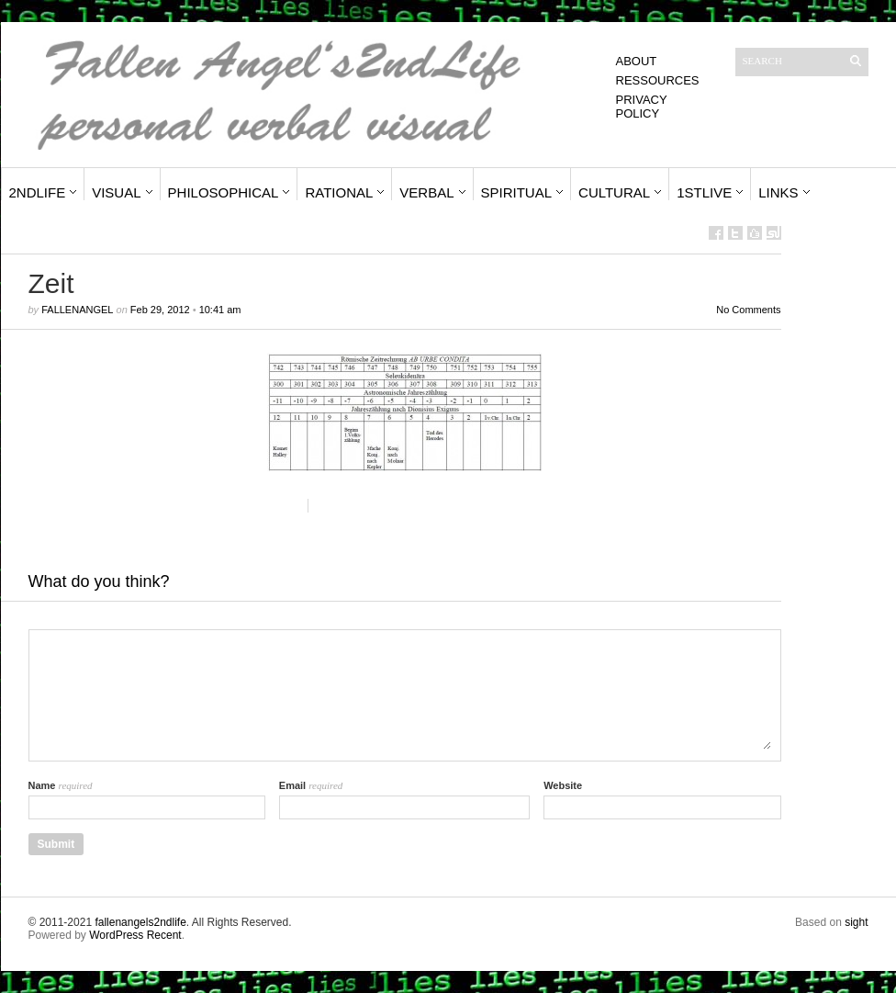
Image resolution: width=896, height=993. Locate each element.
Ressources (658, 80)
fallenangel (77, 309)
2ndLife (37, 192)
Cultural (614, 192)
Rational (339, 192)
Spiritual (517, 192)
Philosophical (223, 192)
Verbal (426, 192)
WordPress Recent (135, 935)
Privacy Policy (641, 106)
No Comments (748, 309)
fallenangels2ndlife (140, 922)
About (636, 61)
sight (856, 922)
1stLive (704, 192)
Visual (116, 192)
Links (778, 192)
